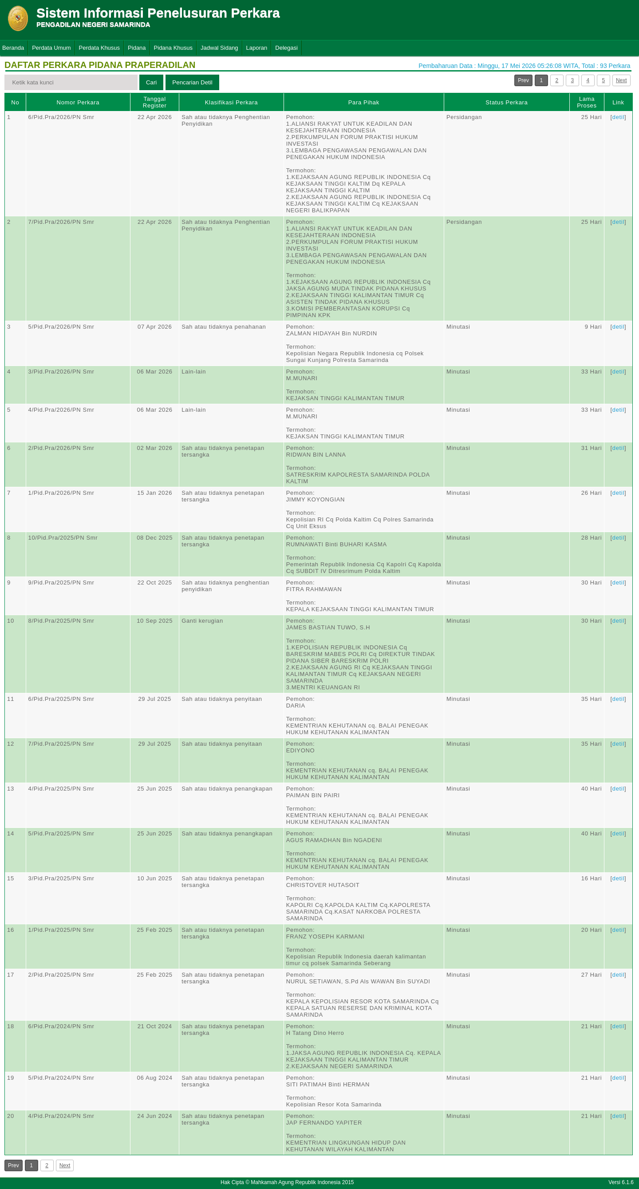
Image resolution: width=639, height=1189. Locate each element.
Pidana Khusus (173, 47)
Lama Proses (586, 102)
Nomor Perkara (78, 102)
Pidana (137, 47)
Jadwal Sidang (219, 47)
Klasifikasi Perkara (231, 102)
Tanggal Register (155, 102)
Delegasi (286, 47)
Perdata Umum (51, 47)
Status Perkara (506, 102)
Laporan (257, 47)
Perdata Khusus (99, 47)
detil (618, 117)
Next (621, 80)
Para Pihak (363, 102)
